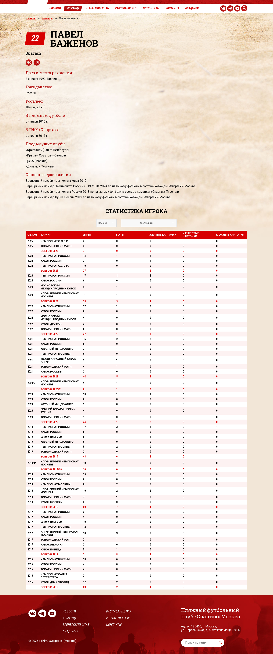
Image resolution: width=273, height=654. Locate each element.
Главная (30, 18)
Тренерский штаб (76, 624)
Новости (69, 611)
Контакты (114, 624)
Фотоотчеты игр (119, 618)
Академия (70, 631)
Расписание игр (118, 611)
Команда (47, 18)
